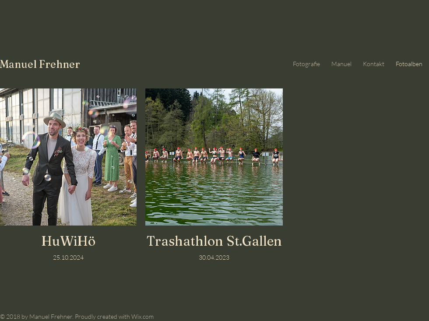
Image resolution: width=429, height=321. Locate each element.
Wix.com (142, 316)
